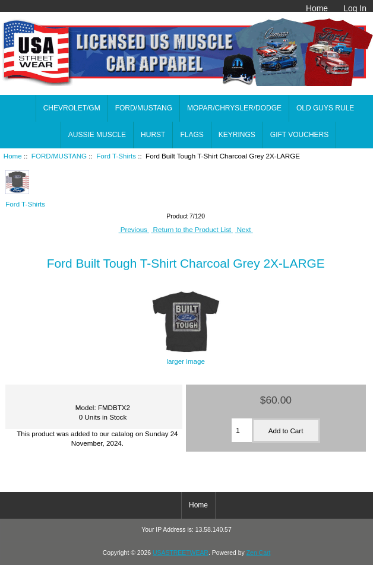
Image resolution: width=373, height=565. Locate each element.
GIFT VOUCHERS (299, 135)
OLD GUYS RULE (325, 108)
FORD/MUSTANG (59, 156)
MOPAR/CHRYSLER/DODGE (234, 108)
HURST (153, 135)
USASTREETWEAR (180, 553)
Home (317, 8)
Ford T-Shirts (116, 156)
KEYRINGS (237, 135)
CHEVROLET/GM (71, 108)
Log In (354, 8)
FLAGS (191, 135)
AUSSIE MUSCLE (97, 135)
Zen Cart (258, 553)
